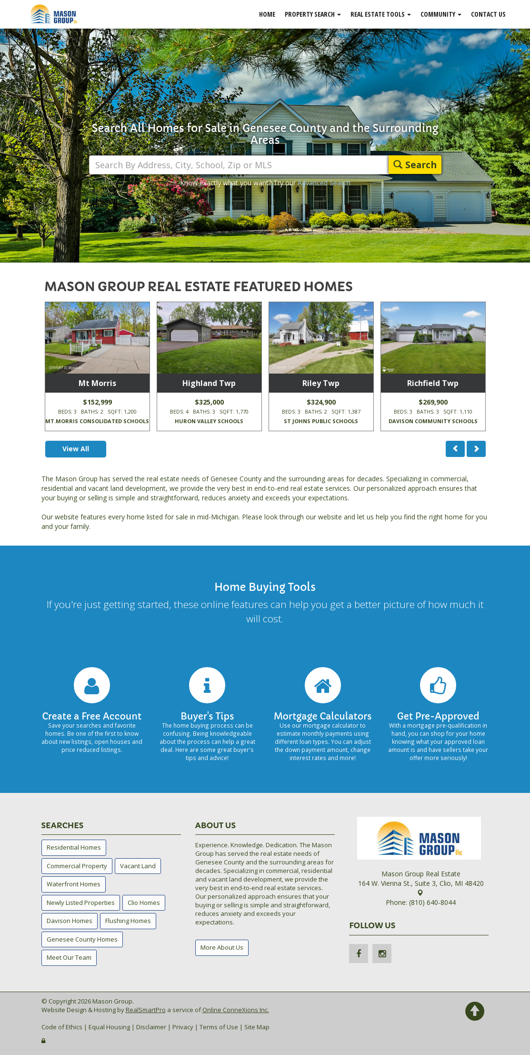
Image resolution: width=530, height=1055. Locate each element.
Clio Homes (144, 902)
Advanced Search (324, 182)
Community (440, 14)
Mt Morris (97, 383)
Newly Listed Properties (81, 902)
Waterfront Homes (73, 884)
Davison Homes (69, 920)
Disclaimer (151, 1027)
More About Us (221, 947)
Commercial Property (77, 866)
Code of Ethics (61, 1027)
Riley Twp (321, 383)
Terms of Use (219, 1027)
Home (267, 14)
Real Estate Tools (380, 14)
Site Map (257, 1027)
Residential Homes (74, 847)
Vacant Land (138, 866)
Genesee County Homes (82, 939)
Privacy (182, 1027)
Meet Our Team (69, 957)
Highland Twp (209, 383)
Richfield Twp (433, 383)
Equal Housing (109, 1027)
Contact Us (488, 14)
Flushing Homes (128, 920)
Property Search (313, 14)
